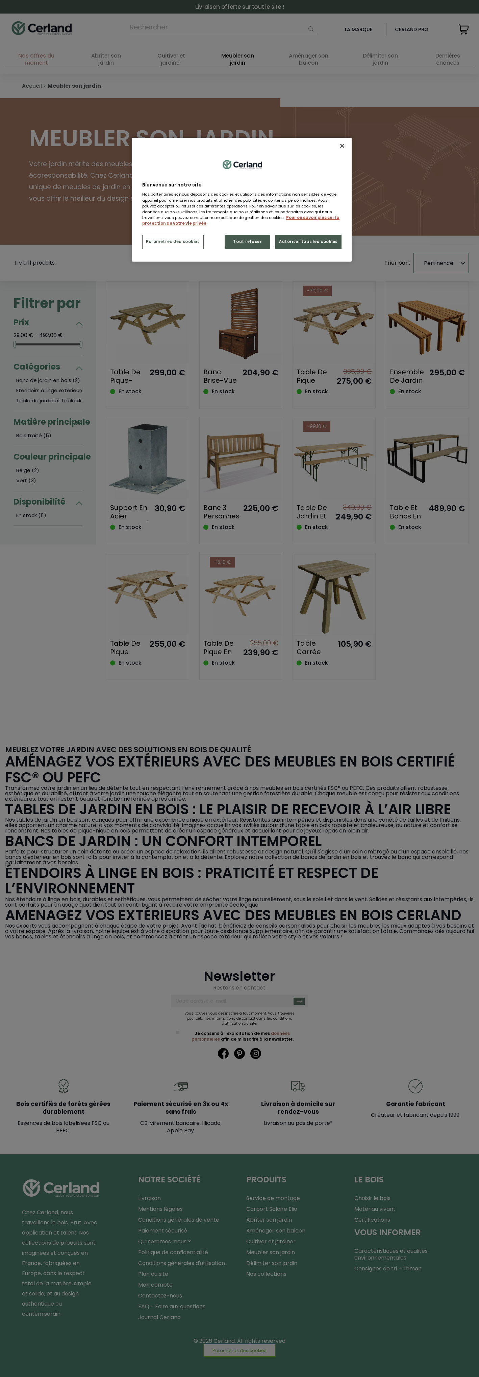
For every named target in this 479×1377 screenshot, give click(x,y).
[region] (242, 200)
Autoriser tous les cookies (308, 241)
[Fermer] (342, 145)
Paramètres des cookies (173, 241)
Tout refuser (247, 241)
